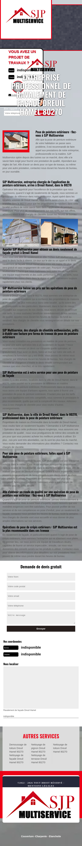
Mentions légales (41, 786)
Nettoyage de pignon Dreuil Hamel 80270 (38, 748)
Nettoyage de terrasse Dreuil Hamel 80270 (39, 759)
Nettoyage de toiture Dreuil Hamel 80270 (60, 748)
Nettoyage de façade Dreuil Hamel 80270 (16, 759)
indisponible (31, 647)
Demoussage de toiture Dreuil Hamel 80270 (18, 748)
